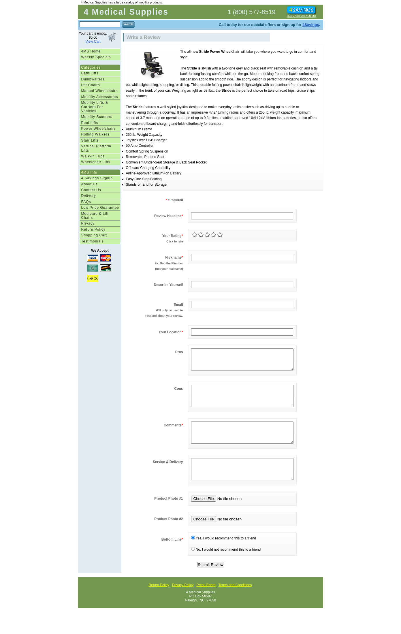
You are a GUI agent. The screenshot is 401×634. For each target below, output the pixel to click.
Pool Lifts (89, 123)
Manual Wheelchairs (99, 91)
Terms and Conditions (235, 602)
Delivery (88, 196)
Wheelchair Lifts (95, 162)
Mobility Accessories (99, 97)
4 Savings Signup (97, 178)
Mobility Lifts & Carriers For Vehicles (94, 107)
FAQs (86, 202)
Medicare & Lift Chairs (95, 216)
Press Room (205, 602)
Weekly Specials (96, 57)
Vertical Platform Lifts (96, 148)
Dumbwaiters (93, 79)
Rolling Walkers (95, 134)
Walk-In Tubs (93, 156)
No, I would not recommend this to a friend (226, 567)
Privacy (88, 223)
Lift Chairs (90, 85)
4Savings (310, 24)
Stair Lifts (90, 140)
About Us (89, 184)
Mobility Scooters (96, 117)
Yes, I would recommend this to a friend (223, 556)
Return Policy (93, 229)
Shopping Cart (94, 235)
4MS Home (91, 51)
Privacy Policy (183, 602)
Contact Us (91, 190)
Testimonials (92, 241)
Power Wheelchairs (98, 129)
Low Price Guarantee (100, 208)
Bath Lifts (90, 73)
